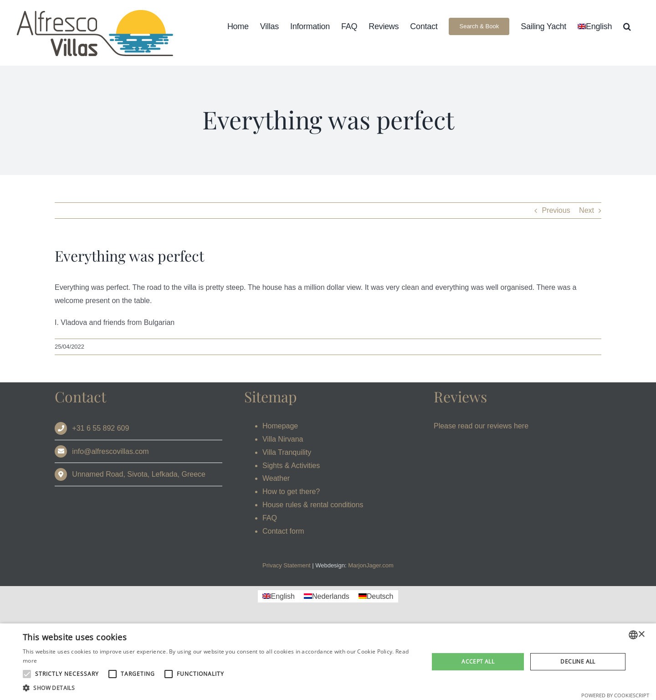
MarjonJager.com (371, 565)
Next (586, 210)
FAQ (269, 518)
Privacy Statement (286, 565)
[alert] (328, 661)
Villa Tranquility (286, 452)
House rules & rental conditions (312, 505)
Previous (556, 210)
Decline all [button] (577, 661)
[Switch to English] (278, 596)
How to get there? (291, 491)
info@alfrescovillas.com (110, 451)
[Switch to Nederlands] (326, 596)
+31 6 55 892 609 (100, 428)
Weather (276, 478)
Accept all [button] (477, 661)
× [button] (641, 634)
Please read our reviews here (481, 426)
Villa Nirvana (282, 439)
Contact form (283, 531)
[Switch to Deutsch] (376, 596)
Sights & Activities (291, 465)
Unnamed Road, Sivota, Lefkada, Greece (138, 474)
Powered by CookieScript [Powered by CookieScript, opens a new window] (615, 695)
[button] (627, 26)
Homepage (280, 426)
